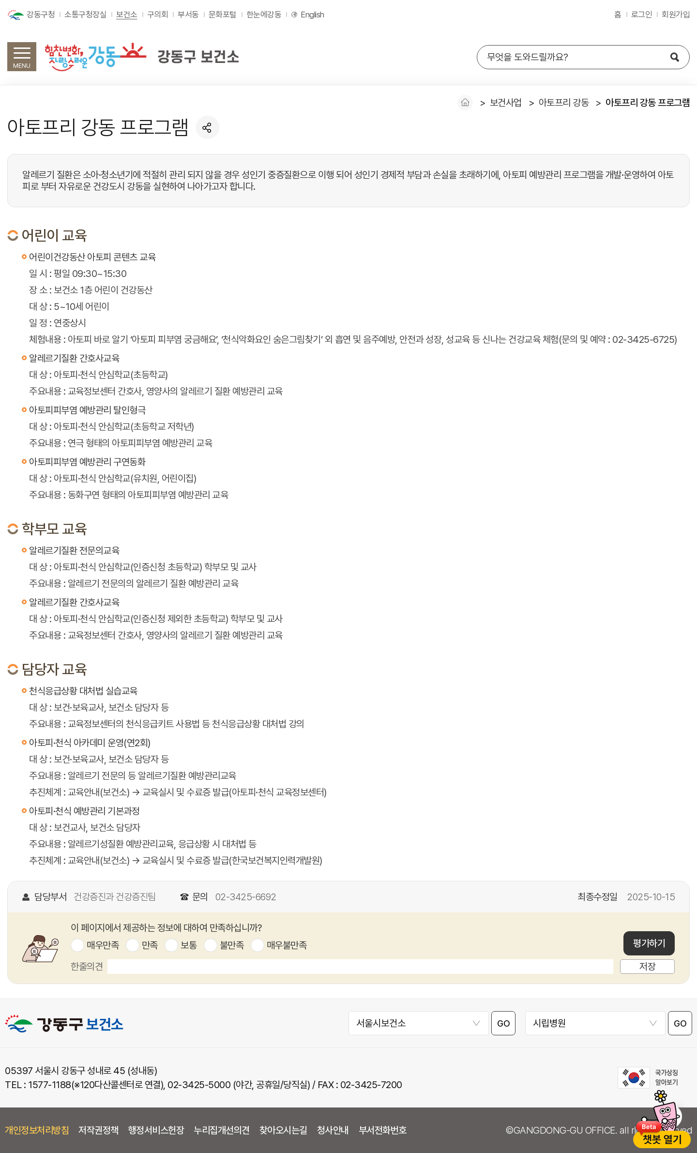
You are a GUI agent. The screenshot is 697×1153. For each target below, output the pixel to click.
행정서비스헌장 (156, 1130)
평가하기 (649, 943)
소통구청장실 (85, 14)
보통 (189, 945)
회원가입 (676, 14)
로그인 (641, 14)
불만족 (232, 945)
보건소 (126, 14)
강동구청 (41, 14)
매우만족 (103, 945)
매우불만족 (287, 945)
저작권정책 (98, 1130)
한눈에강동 (264, 14)
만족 (150, 945)
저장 (647, 966)
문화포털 (223, 14)
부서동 (188, 14)
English (312, 14)
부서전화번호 (383, 1130)
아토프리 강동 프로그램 (648, 102)
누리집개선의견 (222, 1130)
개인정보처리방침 (37, 1130)
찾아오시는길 (283, 1130)
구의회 (157, 14)
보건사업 (506, 102)
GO (503, 1023)
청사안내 (333, 1130)
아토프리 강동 (564, 102)
